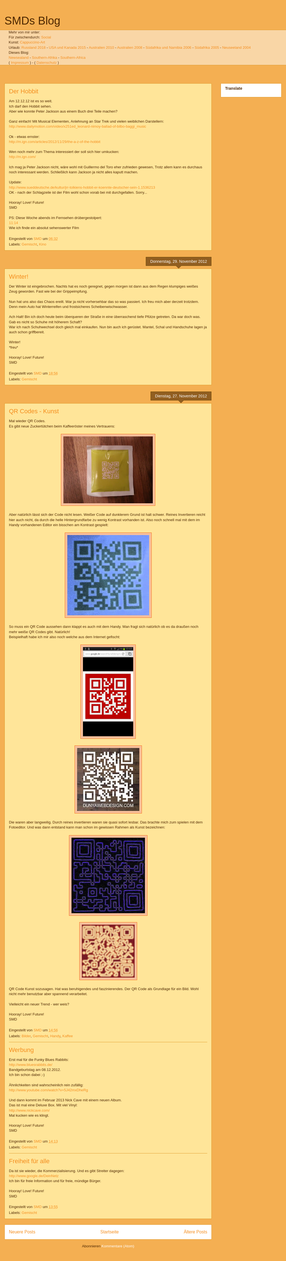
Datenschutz (47, 62)
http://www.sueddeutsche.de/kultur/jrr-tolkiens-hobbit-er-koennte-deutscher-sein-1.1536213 (82, 187)
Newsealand (19, 57)
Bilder (26, 1036)
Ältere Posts (195, 1232)
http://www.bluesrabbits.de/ (30, 1065)
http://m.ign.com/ (22, 157)
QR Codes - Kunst (34, 411)
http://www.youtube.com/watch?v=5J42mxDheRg (48, 1090)
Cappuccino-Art (32, 42)
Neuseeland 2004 (236, 47)
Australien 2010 (101, 47)
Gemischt (29, 244)
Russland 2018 (34, 47)
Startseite (109, 1232)
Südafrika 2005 (207, 47)
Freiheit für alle (29, 1161)
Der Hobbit (23, 91)
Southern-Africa (72, 57)
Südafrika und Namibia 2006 (168, 47)
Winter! (18, 276)
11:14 (13, 223)
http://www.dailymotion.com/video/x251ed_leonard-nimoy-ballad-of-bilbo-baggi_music (77, 126)
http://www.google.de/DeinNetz (34, 1176)
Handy (55, 1036)
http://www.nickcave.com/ (29, 1110)
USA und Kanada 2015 (67, 47)
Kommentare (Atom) (118, 1246)
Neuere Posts (22, 1232)
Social (46, 37)
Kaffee (67, 1036)
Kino (42, 244)
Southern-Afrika (44, 57)
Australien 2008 (129, 47)
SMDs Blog (32, 20)
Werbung (21, 1049)
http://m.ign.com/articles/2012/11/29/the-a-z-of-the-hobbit (54, 142)
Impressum (20, 62)
